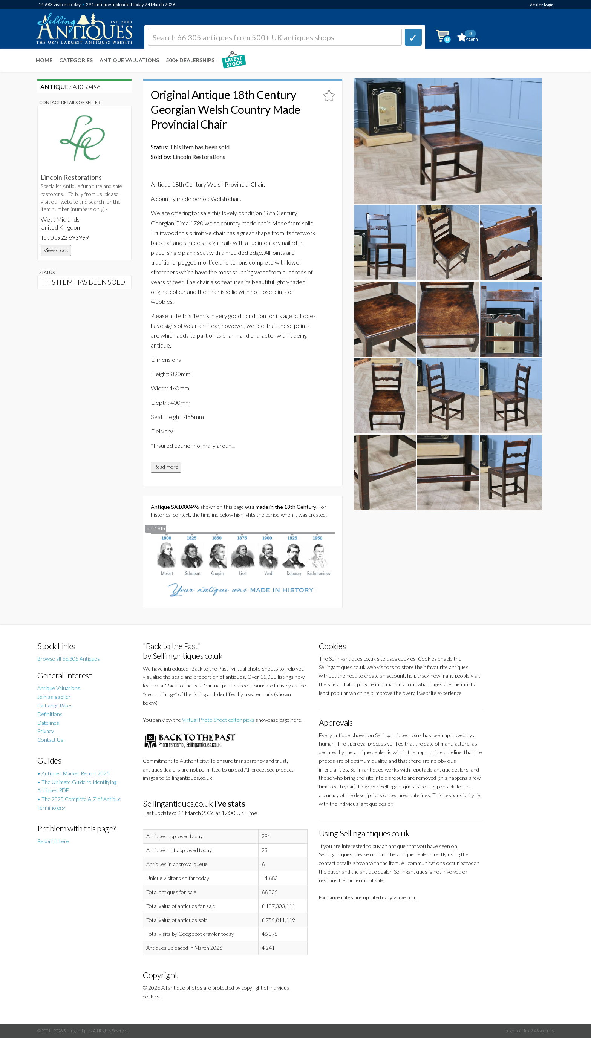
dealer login (542, 5)
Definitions (50, 714)
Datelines (48, 723)
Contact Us (50, 739)
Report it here (53, 841)
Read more (166, 467)
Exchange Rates (55, 705)
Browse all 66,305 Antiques (68, 658)
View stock (56, 250)
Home (44, 60)
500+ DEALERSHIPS (190, 60)
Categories (76, 60)
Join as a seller (53, 697)
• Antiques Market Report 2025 (73, 773)
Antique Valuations (129, 60)
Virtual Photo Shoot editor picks (218, 719)
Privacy (45, 731)
